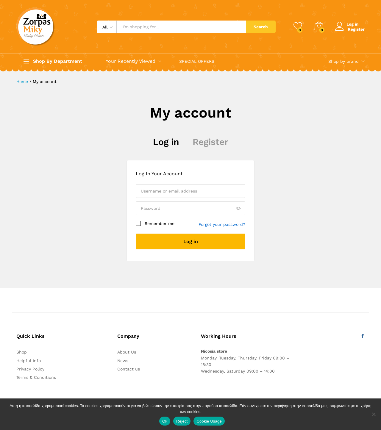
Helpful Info (28, 360)
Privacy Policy (30, 369)
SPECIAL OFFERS (196, 61)
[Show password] (238, 208)
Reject (182, 421)
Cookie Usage (209, 421)
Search (261, 26)
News (122, 360)
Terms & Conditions (36, 377)
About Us (126, 352)
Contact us (128, 369)
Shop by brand (343, 61)
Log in (166, 142)
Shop (21, 352)
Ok (164, 421)
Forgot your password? (222, 224)
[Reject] (374, 414)
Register (356, 28)
